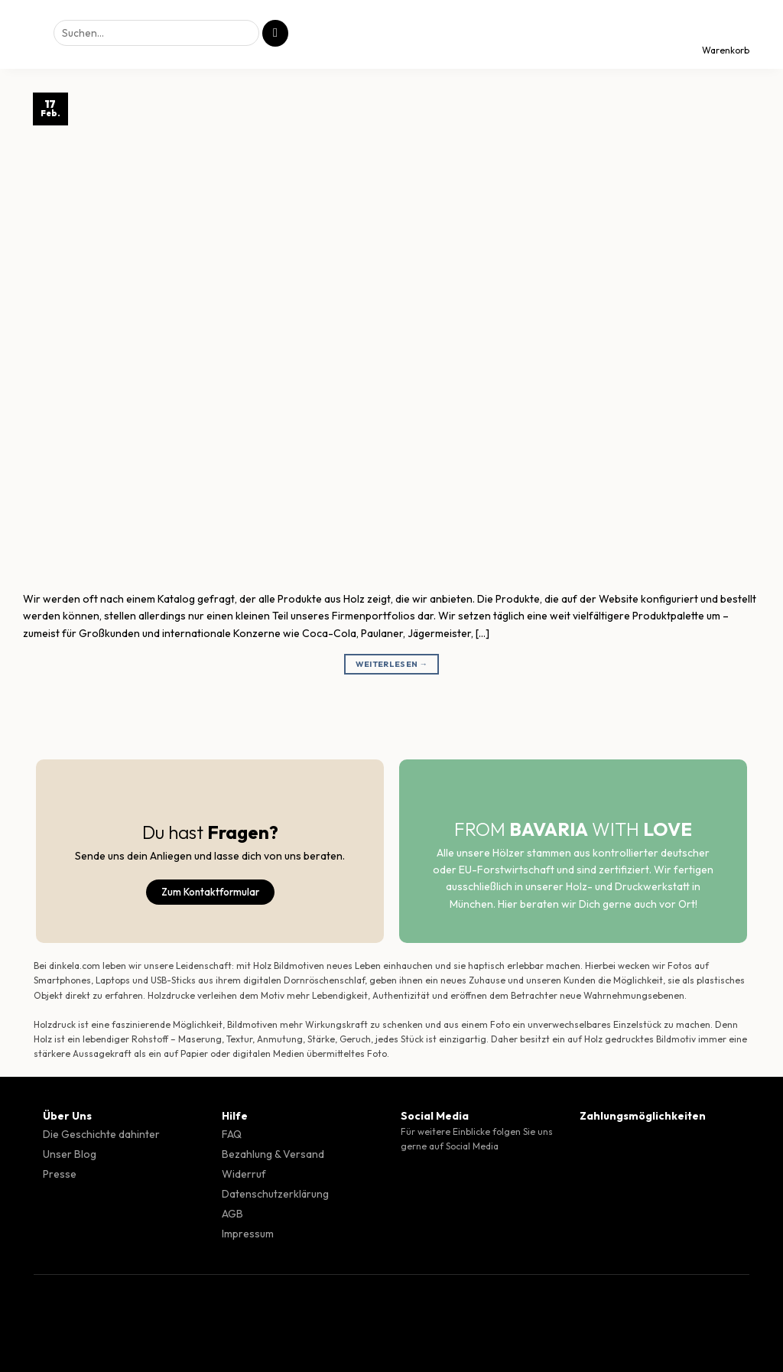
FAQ (232, 1134)
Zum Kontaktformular (210, 892)
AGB (232, 1214)
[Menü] (25, 34)
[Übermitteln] (275, 33)
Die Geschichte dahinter (101, 1134)
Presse (59, 1174)
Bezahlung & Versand (273, 1154)
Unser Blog (69, 1154)
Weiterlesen (392, 664)
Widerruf (244, 1174)
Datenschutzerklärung (275, 1194)
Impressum (248, 1233)
